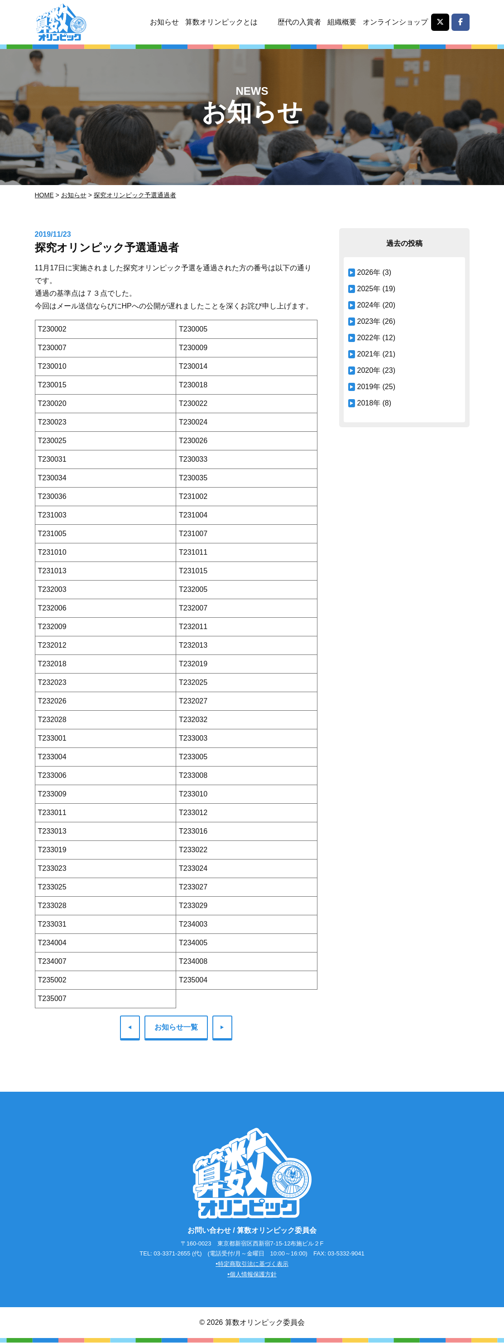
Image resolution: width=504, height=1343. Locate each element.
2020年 (369, 370)
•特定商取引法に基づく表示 (252, 1264)
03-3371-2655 (172, 1253)
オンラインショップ (395, 22)
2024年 (369, 305)
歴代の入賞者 (299, 22)
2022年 (369, 338)
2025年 (369, 289)
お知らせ (164, 22)
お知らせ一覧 (176, 1027)
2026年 (369, 272)
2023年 (369, 321)
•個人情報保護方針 (252, 1274)
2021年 (369, 354)
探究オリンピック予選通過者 (135, 195)
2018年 (369, 403)
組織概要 (341, 22)
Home (44, 195)
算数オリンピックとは (221, 22)
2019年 (369, 387)
